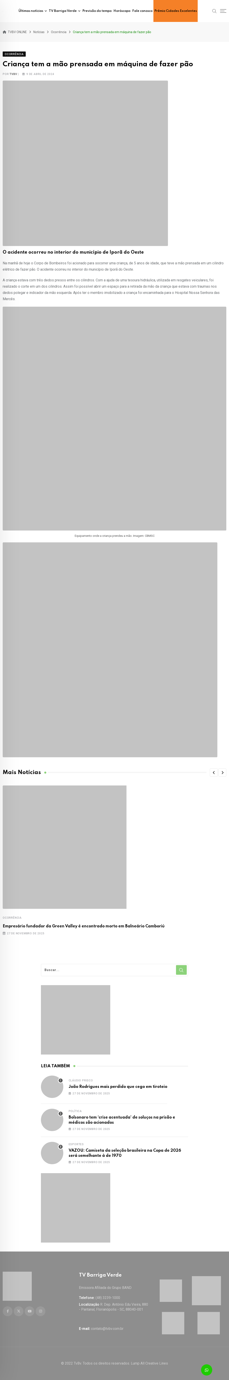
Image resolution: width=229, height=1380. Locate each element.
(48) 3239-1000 (107, 1298)
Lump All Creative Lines (149, 1363)
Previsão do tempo (97, 11)
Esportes (76, 1144)
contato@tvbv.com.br (107, 1329)
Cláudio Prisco (81, 1080)
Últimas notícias (31, 11)
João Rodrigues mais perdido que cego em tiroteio (118, 1087)
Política (75, 1111)
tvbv (13, 74)
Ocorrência (12, 917)
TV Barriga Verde (63, 11)
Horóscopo (121, 11)
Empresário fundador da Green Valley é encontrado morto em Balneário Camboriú (84, 926)
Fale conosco (142, 11)
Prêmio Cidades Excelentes (175, 11)
